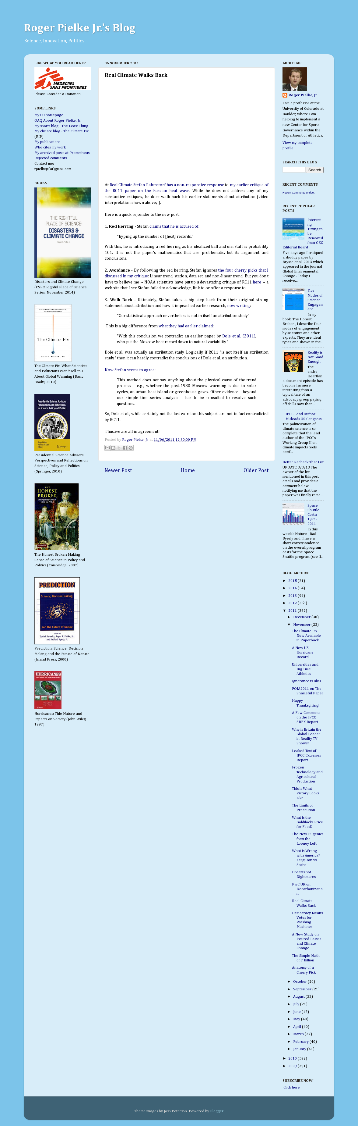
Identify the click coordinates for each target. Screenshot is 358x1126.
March (299, 1034)
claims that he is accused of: (174, 226)
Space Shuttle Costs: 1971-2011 (313, 515)
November (302, 625)
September (302, 989)
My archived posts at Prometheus (62, 153)
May (297, 1019)
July (296, 1004)
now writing (238, 306)
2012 (293, 603)
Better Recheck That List (303, 462)
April (297, 1027)
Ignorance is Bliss (306, 681)
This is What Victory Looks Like (305, 793)
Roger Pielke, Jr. (135, 440)
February (301, 1042)
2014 (293, 588)
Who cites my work (50, 147)
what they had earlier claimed (186, 326)
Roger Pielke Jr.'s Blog (79, 28)
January (300, 1049)
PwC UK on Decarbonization (307, 889)
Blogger (216, 1111)
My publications (47, 142)
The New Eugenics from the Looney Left (307, 838)
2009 (293, 1066)
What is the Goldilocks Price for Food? (307, 822)
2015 (293, 581)
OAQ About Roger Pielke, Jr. (57, 121)
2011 (293, 611)
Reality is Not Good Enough (315, 357)
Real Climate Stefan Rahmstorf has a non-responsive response (167, 185)
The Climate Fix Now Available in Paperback (306, 635)
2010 (293, 1058)
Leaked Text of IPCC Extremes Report (306, 755)
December (302, 617)
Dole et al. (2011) (238, 336)
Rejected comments (50, 158)
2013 (293, 596)
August (299, 997)
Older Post (256, 470)
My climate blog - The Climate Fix (61, 131)
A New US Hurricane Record (303, 652)
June (297, 1012)
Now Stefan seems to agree (130, 370)
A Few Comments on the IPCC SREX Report (306, 717)
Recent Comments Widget (298, 192)
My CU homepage (48, 115)
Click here (291, 1087)
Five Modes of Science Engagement (315, 300)
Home (188, 470)
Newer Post (118, 470)
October (300, 982)
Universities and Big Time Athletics (305, 669)
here (257, 282)
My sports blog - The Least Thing (61, 126)
